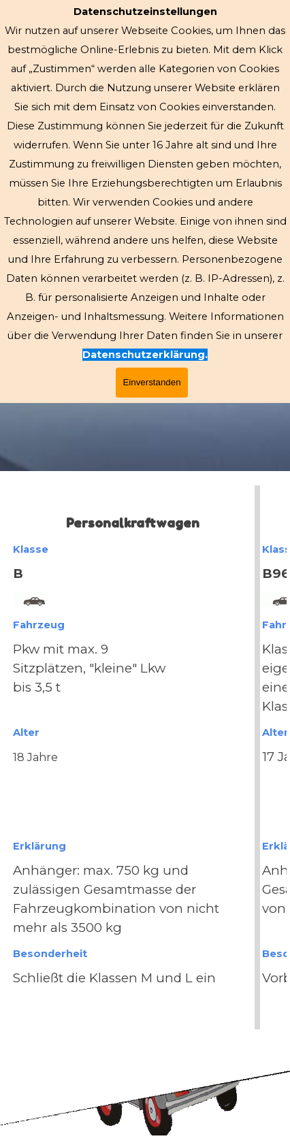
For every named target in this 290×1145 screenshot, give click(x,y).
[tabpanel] (145, 757)
